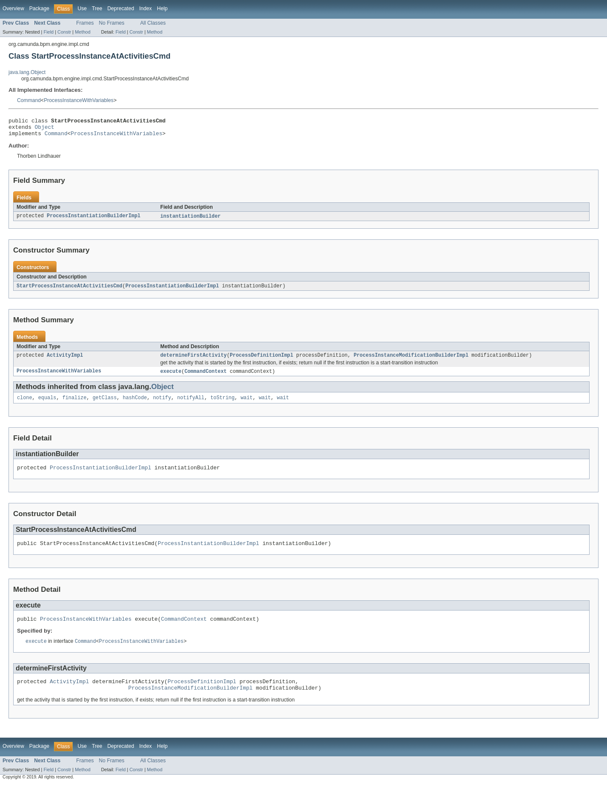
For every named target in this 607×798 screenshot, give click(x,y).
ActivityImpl (65, 360)
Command (29, 100)
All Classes (153, 23)
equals (47, 404)
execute (171, 377)
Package (39, 8)
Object (44, 129)
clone (24, 404)
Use (82, 8)
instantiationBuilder (190, 220)
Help (162, 8)
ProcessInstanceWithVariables (78, 100)
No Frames (112, 23)
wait (246, 404)
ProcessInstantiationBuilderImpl (93, 220)
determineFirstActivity (193, 360)
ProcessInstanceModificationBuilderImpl (411, 360)
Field (48, 31)
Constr (64, 31)
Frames (85, 23)
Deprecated (121, 8)
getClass (105, 404)
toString (222, 404)
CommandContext (205, 377)
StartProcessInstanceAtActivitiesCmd (69, 290)
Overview (13, 8)
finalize (74, 404)
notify (162, 404)
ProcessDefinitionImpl (261, 360)
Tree (97, 8)
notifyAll (190, 404)
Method (82, 31)
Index (145, 8)
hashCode (135, 404)
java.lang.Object (27, 72)
